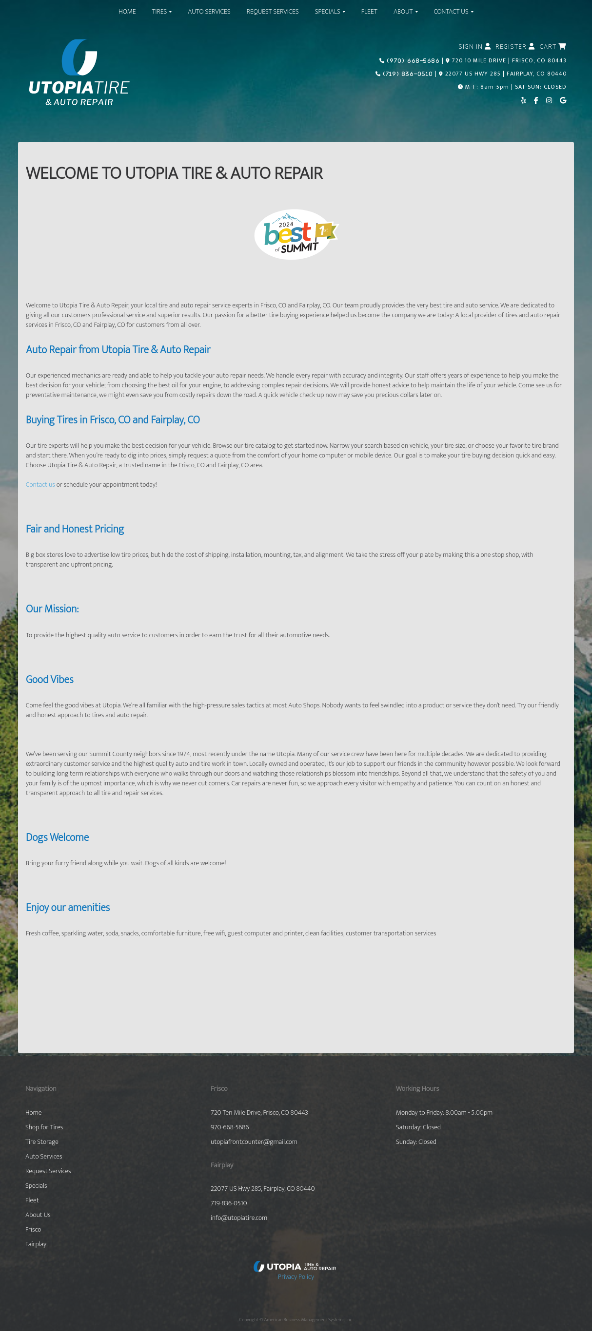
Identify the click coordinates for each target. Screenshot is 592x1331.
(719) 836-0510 (407, 73)
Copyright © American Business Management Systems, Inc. (296, 1320)
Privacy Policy (296, 1276)
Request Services (48, 1171)
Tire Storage (42, 1142)
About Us (38, 1215)
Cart (553, 47)
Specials (36, 1186)
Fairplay (35, 1244)
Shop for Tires (44, 1127)
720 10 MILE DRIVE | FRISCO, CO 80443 (509, 60)
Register (515, 47)
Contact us (40, 484)
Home (33, 1113)
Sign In (474, 47)
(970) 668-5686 (412, 60)
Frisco (33, 1230)
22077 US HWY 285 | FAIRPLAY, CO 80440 (506, 73)
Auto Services (43, 1156)
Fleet (32, 1200)
